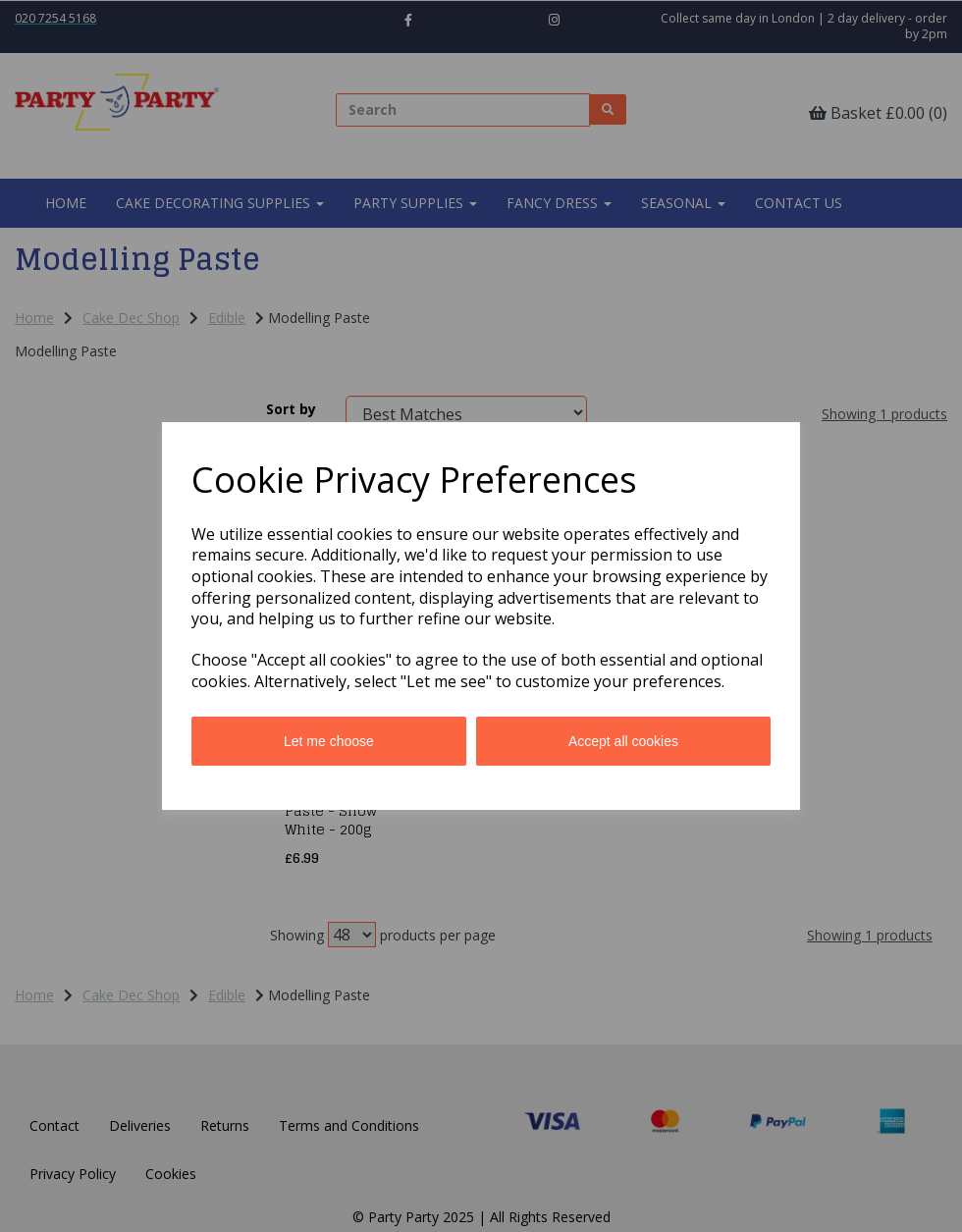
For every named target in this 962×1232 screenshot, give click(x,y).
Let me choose (329, 741)
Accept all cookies (623, 741)
